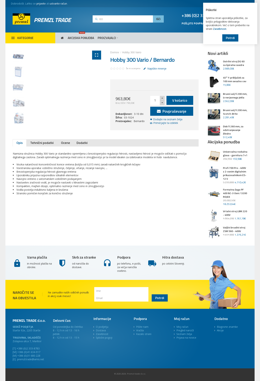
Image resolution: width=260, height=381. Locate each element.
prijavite (41, 3)
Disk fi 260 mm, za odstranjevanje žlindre (233, 130)
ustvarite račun (58, 3)
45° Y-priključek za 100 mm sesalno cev (234, 79)
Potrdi (230, 37)
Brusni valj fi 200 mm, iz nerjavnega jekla (235, 95)
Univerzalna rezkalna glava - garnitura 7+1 (235, 153)
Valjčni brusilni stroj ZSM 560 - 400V (234, 229)
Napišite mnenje (155, 68)
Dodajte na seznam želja (167, 119)
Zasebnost (219, 29)
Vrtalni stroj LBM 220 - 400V (235, 213)
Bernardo (139, 121)
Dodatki (82, 142)
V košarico (179, 100)
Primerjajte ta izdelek (165, 123)
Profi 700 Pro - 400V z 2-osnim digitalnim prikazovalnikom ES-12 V (234, 173)
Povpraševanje (171, 111)
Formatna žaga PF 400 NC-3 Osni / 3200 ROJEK (235, 193)
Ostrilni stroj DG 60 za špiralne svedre (233, 63)
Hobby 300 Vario (131, 52)
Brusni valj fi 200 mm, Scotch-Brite (235, 112)
